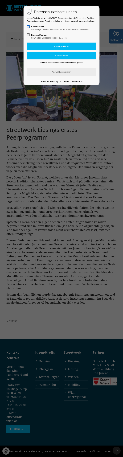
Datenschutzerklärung (49, 81)
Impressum (64, 81)
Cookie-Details (77, 81)
